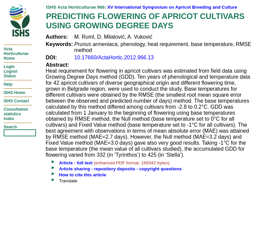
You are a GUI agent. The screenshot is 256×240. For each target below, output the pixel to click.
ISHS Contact (16, 101)
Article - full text (76, 162)
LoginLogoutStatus (10, 71)
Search (10, 127)
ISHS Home (14, 92)
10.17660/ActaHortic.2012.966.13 (114, 57)
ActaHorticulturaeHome (16, 54)
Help (8, 84)
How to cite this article (82, 174)
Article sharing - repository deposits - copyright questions (120, 168)
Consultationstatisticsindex (16, 114)
